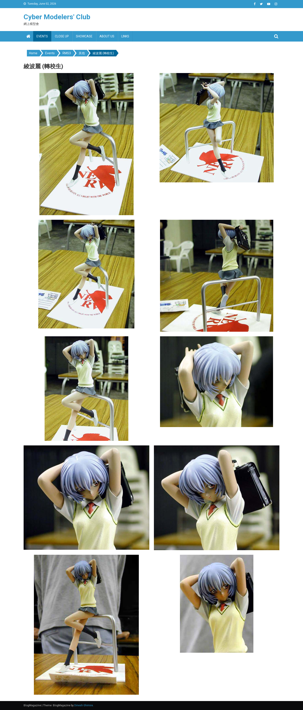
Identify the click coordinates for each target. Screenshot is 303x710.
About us (106, 36)
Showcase (84, 36)
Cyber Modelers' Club (57, 17)
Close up (62, 36)
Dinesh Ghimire (83, 705)
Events (42, 36)
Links (125, 36)
